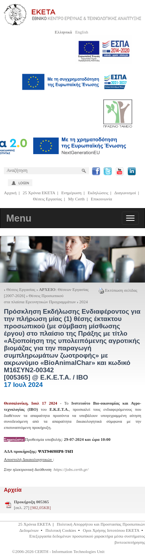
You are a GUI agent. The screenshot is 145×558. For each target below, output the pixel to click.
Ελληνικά (63, 32)
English (81, 32)
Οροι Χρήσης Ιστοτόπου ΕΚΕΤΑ (111, 530)
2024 (83, 301)
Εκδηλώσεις (98, 192)
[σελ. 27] (32, 504)
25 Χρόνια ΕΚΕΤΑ (39, 192)
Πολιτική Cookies (61, 530)
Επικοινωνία (101, 199)
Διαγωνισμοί (125, 192)
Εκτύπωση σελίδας (118, 290)
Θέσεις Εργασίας (47, 199)
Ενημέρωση (71, 192)
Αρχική (10, 192)
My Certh (76, 199)
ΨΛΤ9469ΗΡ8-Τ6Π (55, 451)
